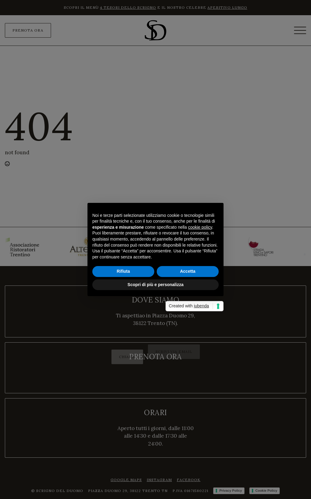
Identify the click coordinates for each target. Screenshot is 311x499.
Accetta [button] (188, 271)
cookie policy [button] (200, 227)
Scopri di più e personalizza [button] (155, 284)
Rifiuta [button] (123, 271)
